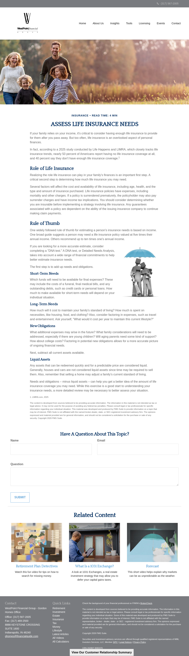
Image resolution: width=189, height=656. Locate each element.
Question (17, 464)
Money (56, 626)
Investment (59, 611)
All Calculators (61, 641)
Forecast (152, 566)
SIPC (115, 642)
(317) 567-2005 (167, 3)
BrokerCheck (146, 603)
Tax (55, 623)
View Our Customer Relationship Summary (102, 652)
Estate (56, 615)
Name (15, 440)
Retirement (59, 608)
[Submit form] (20, 497)
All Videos (58, 637)
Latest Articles (61, 634)
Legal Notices (125, 642)
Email (101, 440)
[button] (98, 23)
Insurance (58, 619)
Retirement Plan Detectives (37, 566)
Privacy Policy (139, 642)
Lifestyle (57, 630)
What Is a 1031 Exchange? (94, 566)
